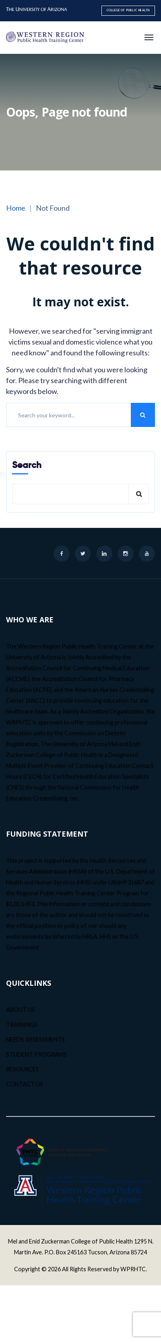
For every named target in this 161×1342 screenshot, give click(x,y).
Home (15, 207)
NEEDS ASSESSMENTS (35, 1039)
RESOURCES (22, 1069)
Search (26, 465)
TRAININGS (21, 1024)
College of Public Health (128, 10)
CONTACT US (24, 1084)
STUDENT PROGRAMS (36, 1054)
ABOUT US (20, 1009)
